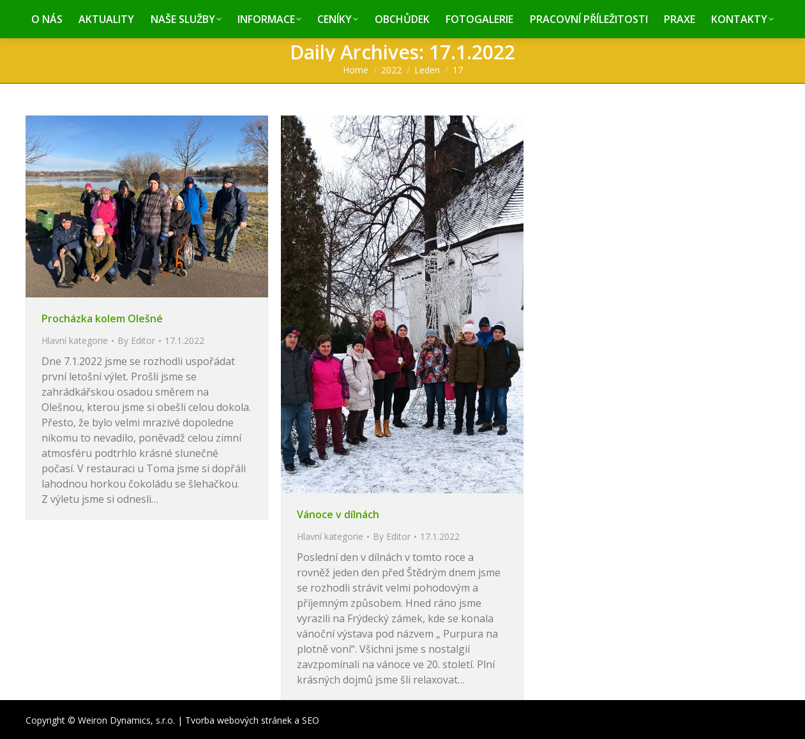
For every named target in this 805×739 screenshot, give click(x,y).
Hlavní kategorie (74, 340)
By (136, 340)
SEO (310, 720)
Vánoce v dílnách (338, 514)
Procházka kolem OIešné (102, 318)
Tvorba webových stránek (238, 720)
